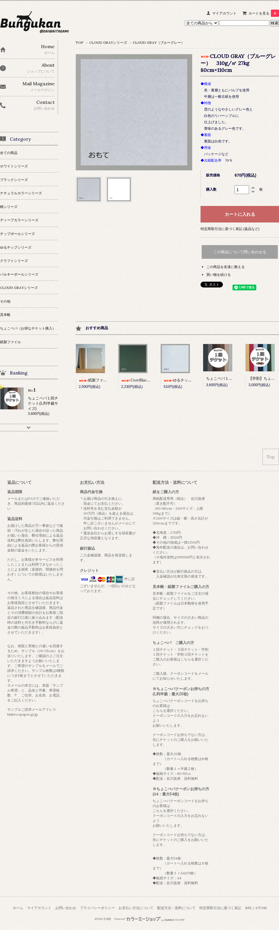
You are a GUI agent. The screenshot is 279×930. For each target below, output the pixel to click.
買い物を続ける (218, 274)
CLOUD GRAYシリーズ (108, 42)
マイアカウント (224, 13)
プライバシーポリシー (97, 908)
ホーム (18, 908)
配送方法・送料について (176, 908)
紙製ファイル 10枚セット (104, 380)
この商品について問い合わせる (239, 252)
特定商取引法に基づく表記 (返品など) (230, 229)
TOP (79, 42)
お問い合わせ (65, 908)
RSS (248, 908)
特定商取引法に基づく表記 (220, 908)
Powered (149, 919)
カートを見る (263, 13)
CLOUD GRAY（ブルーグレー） (159, 42)
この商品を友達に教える (225, 267)
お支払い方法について (136, 908)
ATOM (261, 908)
